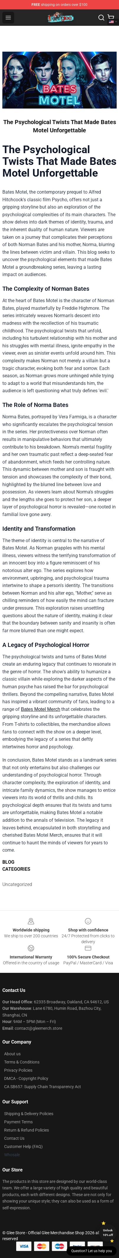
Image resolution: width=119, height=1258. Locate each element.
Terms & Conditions (21, 1062)
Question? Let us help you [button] (91, 1251)
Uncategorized (16, 884)
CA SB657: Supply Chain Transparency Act (42, 1086)
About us (12, 1053)
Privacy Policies (18, 1070)
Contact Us (14, 1138)
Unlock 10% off (108, 1233)
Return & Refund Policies (26, 1130)
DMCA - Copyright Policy (26, 1078)
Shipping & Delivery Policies (28, 1113)
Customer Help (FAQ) (23, 1146)
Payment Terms (18, 1122)
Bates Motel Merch (40, 709)
